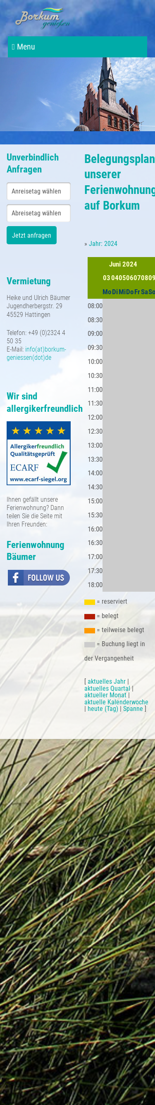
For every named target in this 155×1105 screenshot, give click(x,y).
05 (122, 278)
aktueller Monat (105, 695)
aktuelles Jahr (107, 681)
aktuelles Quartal (107, 688)
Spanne (133, 709)
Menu (23, 47)
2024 (129, 264)
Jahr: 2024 (103, 244)
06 (130, 278)
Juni (115, 264)
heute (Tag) (103, 709)
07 (137, 278)
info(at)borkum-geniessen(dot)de (36, 353)
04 (115, 278)
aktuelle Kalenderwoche (116, 702)
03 (106, 278)
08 (144, 278)
